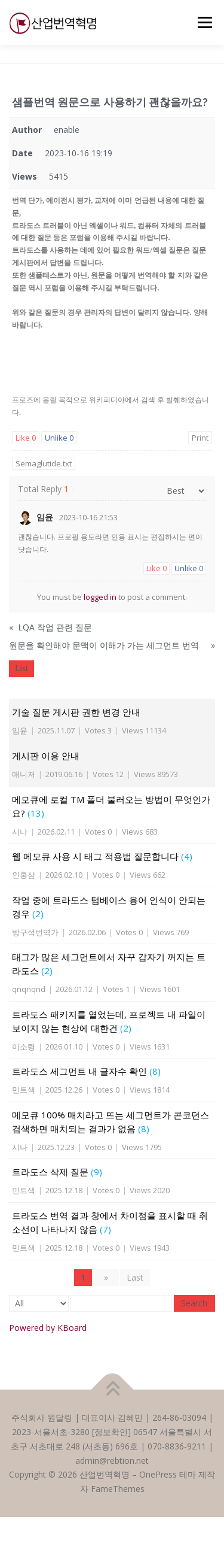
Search (194, 1303)
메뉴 (203, 22)
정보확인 (111, 1431)
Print (200, 437)
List (21, 668)
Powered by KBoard (48, 1327)
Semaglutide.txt (44, 463)
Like (26, 437)
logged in (100, 597)
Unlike (59, 437)
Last (135, 1277)
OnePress (158, 1474)
